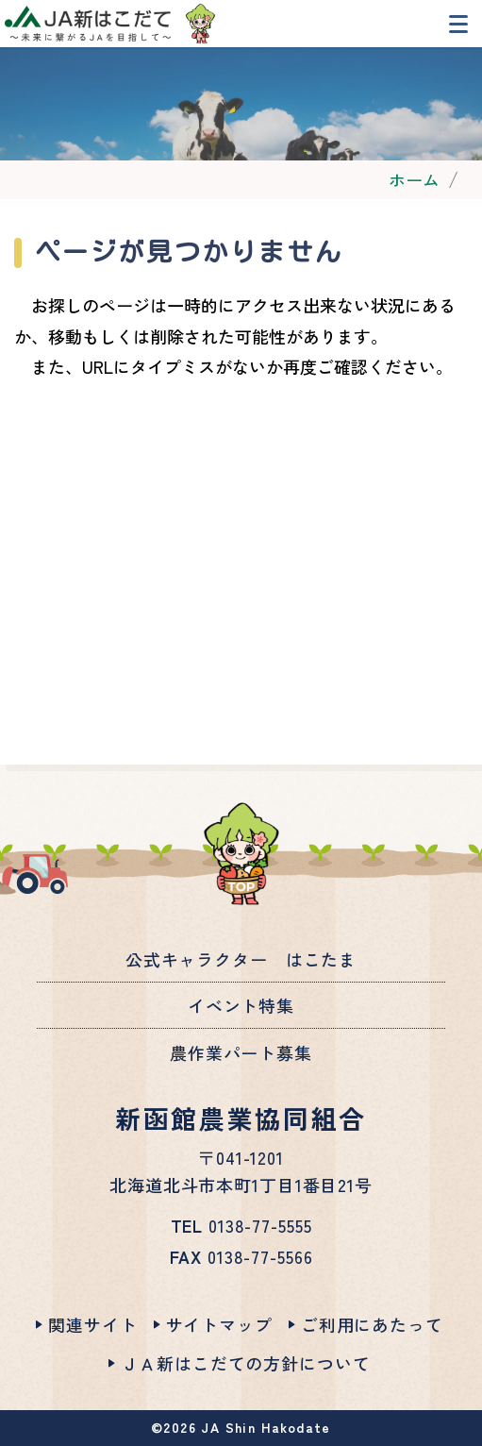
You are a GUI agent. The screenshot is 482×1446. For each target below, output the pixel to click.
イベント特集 (241, 1005)
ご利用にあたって (372, 1324)
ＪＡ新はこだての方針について (245, 1363)
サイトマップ (219, 1324)
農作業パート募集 (241, 1052)
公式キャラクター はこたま (241, 959)
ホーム (414, 179)
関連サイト (92, 1324)
